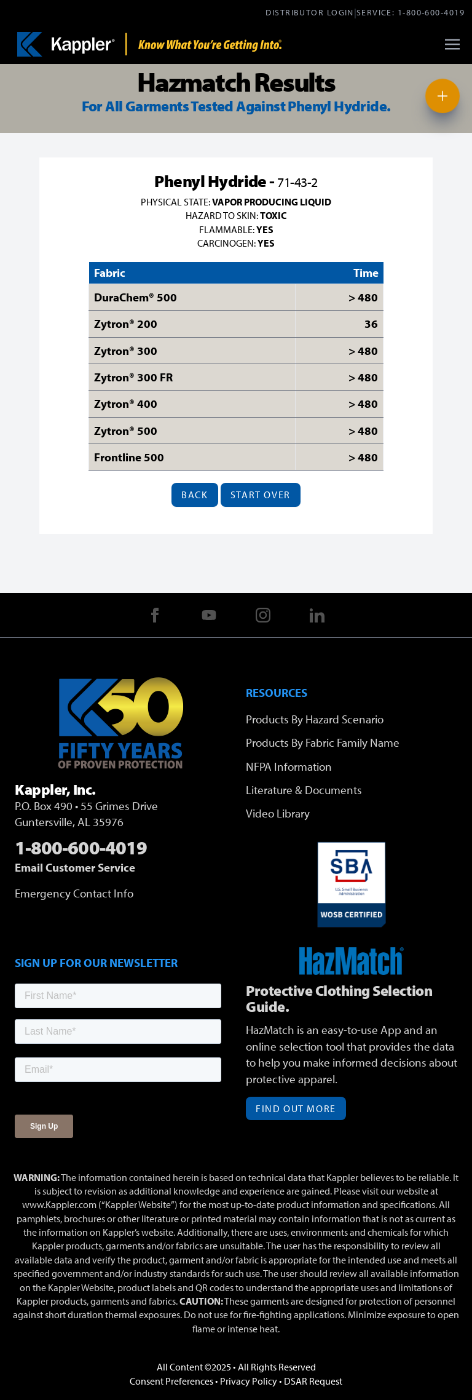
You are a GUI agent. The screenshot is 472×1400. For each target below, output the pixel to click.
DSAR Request (313, 1381)
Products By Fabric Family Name (322, 742)
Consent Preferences (171, 1381)
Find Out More (296, 1108)
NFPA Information (289, 766)
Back (194, 494)
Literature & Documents (304, 789)
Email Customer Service (75, 867)
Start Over (260, 494)
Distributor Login (309, 12)
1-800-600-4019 (431, 12)
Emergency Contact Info (74, 893)
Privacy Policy (248, 1381)
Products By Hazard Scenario (315, 719)
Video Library (278, 813)
